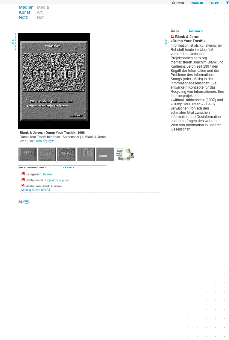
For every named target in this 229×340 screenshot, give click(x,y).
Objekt (49, 180)
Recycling (62, 180)
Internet (48, 174)
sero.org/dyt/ (44, 141)
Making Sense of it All (35, 190)
